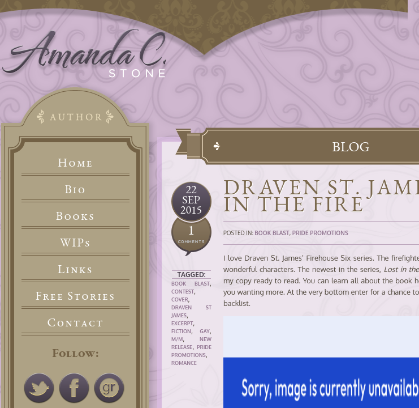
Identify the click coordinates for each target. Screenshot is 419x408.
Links (75, 269)
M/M (177, 339)
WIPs (75, 242)
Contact (75, 322)
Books (75, 215)
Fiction (181, 331)
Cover (179, 299)
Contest (182, 291)
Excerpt (182, 323)
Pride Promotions (320, 233)
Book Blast (190, 283)
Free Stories (76, 295)
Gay (205, 331)
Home (75, 162)
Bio (76, 189)
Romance (184, 363)
